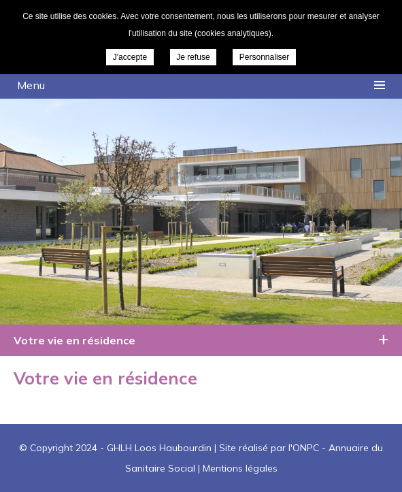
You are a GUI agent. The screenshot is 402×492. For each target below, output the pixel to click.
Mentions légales (240, 468)
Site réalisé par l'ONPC (269, 448)
